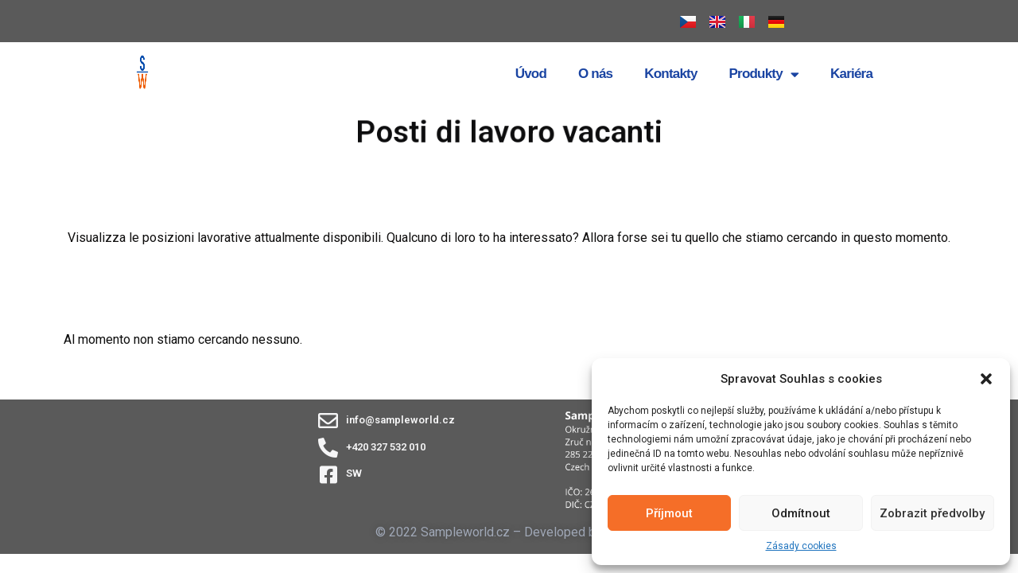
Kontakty (670, 73)
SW (354, 473)
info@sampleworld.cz (400, 420)
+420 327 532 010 (385, 447)
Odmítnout (800, 513)
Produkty (763, 74)
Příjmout (669, 513)
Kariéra (851, 73)
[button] (986, 379)
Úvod (530, 73)
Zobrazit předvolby (932, 513)
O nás (595, 73)
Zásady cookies (801, 546)
